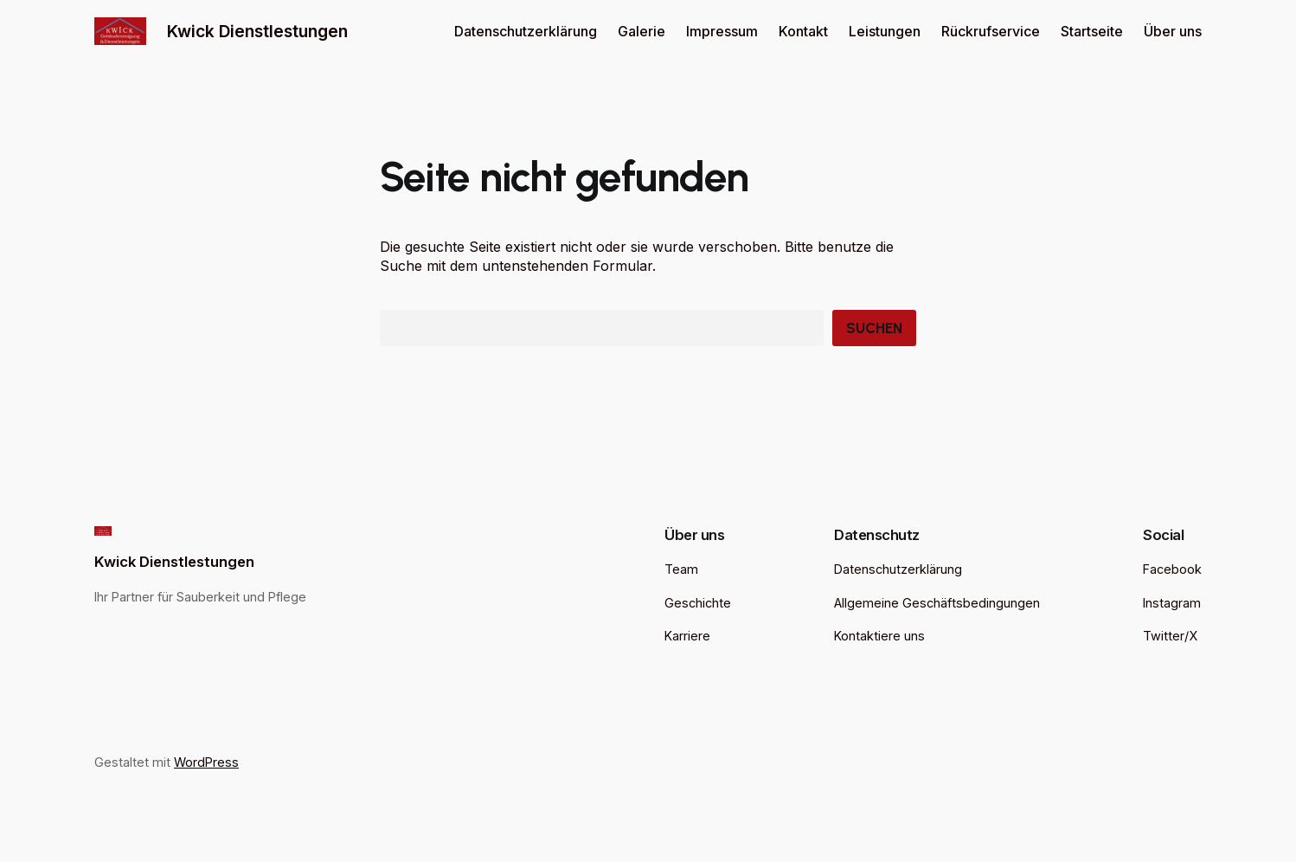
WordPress (206, 762)
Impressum (722, 31)
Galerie (641, 31)
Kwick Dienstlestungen (257, 31)
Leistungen (885, 31)
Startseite (1092, 31)
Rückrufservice (990, 31)
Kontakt (803, 31)
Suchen (874, 328)
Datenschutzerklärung (525, 31)
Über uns (1173, 31)
